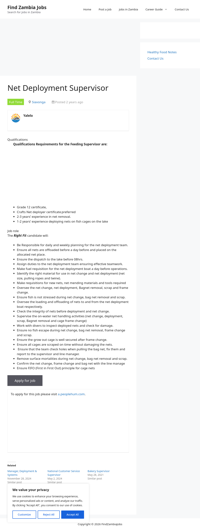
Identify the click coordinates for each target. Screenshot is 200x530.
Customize (24, 514)
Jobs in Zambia (128, 9)
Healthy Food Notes (162, 52)
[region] (48, 503)
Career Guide (158, 9)
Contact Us (182, 9)
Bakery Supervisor (99, 471)
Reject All (48, 514)
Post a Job (105, 9)
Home (87, 9)
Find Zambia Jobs (27, 7)
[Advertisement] (68, 48)
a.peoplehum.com (71, 394)
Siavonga (38, 102)
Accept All (73, 514)
